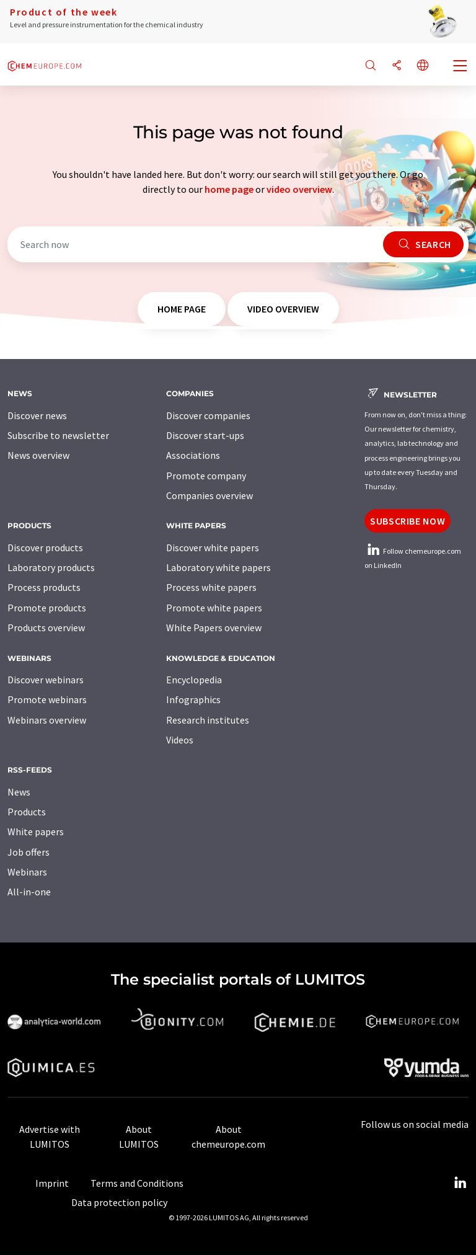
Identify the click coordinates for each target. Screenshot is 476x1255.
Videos (179, 740)
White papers (35, 831)
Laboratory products (51, 567)
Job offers (28, 852)
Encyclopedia (194, 679)
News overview (38, 455)
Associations (193, 455)
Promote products (46, 607)
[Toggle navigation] (460, 67)
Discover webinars (45, 679)
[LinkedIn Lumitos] (460, 1183)
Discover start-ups (205, 435)
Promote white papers (214, 607)
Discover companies (208, 415)
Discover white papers (212, 547)
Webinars (27, 872)
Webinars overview (46, 720)
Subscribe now (407, 521)
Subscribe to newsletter (58, 435)
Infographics (193, 699)
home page (229, 189)
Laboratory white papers (218, 567)
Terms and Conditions (136, 1183)
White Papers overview (214, 627)
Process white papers (211, 587)
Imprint (52, 1183)
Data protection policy (119, 1202)
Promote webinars (47, 699)
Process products (44, 587)
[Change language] (422, 66)
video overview (299, 189)
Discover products (45, 547)
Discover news (37, 415)
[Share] (396, 66)
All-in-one (29, 891)
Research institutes (207, 720)
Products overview (46, 627)
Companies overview (209, 495)
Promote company (206, 475)
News (18, 792)
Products (26, 811)
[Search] (370, 66)
